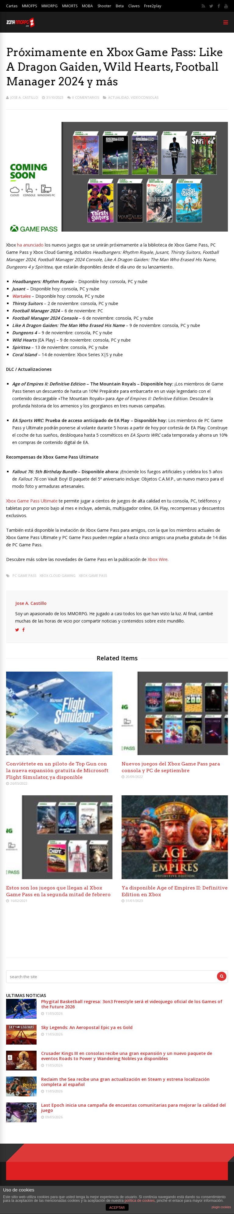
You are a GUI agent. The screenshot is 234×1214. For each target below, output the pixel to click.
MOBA (87, 6)
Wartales (21, 296)
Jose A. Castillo (24, 97)
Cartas (11, 6)
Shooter (104, 6)
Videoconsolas (144, 97)
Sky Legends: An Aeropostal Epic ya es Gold (87, 1027)
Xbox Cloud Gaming (58, 575)
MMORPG (49, 6)
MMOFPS (29, 6)
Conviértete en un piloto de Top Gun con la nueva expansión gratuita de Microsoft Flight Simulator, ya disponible (57, 770)
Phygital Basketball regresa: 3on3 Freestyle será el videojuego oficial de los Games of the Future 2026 (131, 1004)
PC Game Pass (24, 575)
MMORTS (69, 6)
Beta (120, 6)
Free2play (152, 6)
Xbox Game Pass (93, 575)
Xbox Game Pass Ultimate (32, 501)
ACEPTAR (117, 1207)
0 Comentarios (85, 97)
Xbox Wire (158, 559)
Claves (134, 6)
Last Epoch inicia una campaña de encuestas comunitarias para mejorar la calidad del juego (133, 1107)
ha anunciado (30, 245)
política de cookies (140, 1200)
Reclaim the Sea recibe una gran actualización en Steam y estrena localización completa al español (125, 1081)
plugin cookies (221, 1207)
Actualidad (118, 97)
